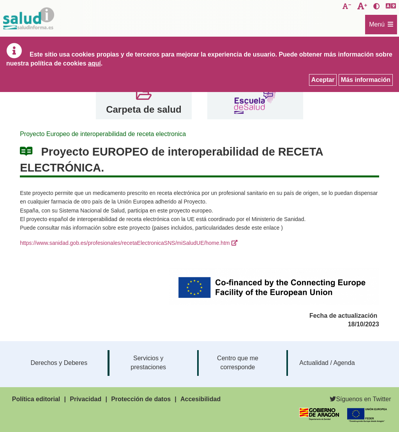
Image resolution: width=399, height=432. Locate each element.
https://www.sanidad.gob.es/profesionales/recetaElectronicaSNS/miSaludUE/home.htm (125, 243)
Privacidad (85, 399)
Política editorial (36, 399)
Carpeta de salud (143, 109)
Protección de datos (141, 399)
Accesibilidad (200, 399)
